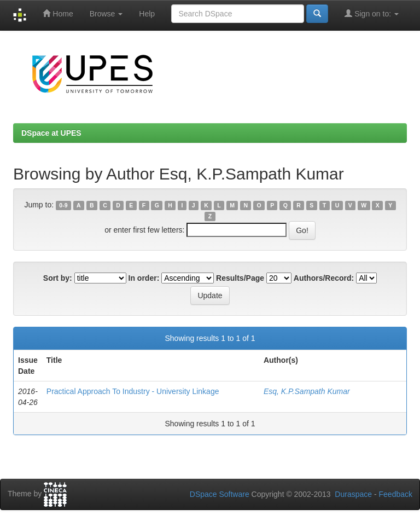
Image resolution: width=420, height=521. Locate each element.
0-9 (63, 205)
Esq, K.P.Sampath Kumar (307, 391)
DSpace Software (219, 494)
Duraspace (353, 494)
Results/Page (240, 278)
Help (147, 13)
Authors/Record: (324, 278)
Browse (106, 13)
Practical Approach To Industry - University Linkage (132, 391)
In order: (144, 278)
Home (58, 13)
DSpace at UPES (51, 133)
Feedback (395, 494)
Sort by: (57, 278)
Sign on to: (372, 13)
